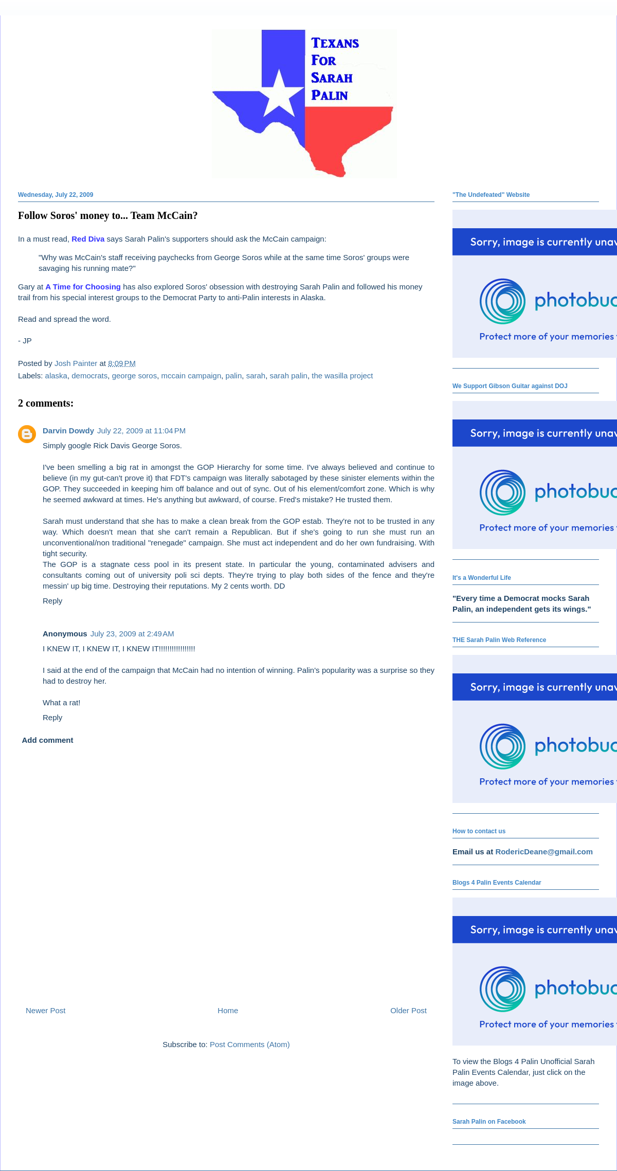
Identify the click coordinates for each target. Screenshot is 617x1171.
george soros (134, 375)
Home (227, 1010)
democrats (89, 375)
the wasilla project (342, 375)
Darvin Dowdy (68, 430)
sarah (256, 375)
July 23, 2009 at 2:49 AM (132, 633)
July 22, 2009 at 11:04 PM (141, 430)
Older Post (408, 1010)
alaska (56, 375)
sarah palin (288, 375)
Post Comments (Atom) (250, 1044)
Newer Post (46, 1010)
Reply (52, 600)
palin (234, 375)
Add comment (48, 740)
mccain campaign (191, 375)
